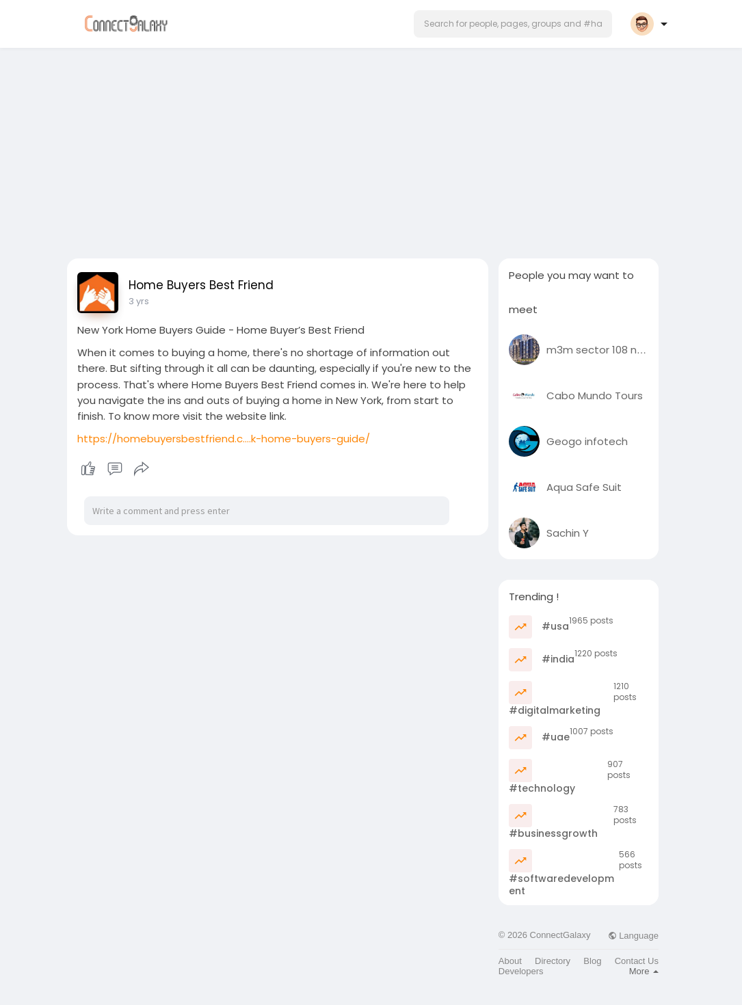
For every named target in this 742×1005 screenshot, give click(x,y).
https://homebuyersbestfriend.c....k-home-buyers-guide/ (223, 438)
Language (633, 935)
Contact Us (637, 960)
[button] (513, 24)
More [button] (644, 971)
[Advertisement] (371, 149)
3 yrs (139, 301)
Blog (592, 960)
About (510, 960)
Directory (552, 960)
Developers (521, 971)
